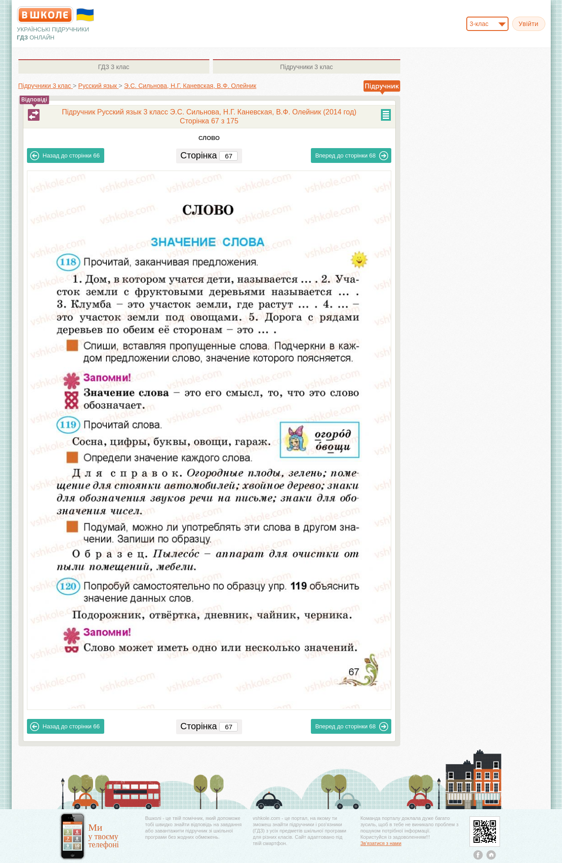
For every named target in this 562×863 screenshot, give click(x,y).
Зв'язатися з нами (380, 843)
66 (65, 155)
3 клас (113, 66)
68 (352, 155)
